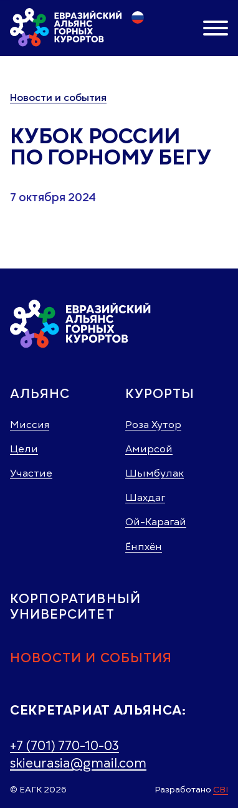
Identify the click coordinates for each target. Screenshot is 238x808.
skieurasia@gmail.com (78, 763)
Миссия (29, 425)
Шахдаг (145, 498)
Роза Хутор (153, 425)
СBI (220, 790)
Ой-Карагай (155, 522)
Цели (24, 449)
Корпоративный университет (75, 606)
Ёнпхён (143, 547)
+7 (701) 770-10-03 (64, 745)
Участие (31, 473)
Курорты (159, 393)
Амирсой (149, 449)
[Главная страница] (66, 27)
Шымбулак (154, 473)
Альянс (40, 393)
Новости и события (58, 98)
